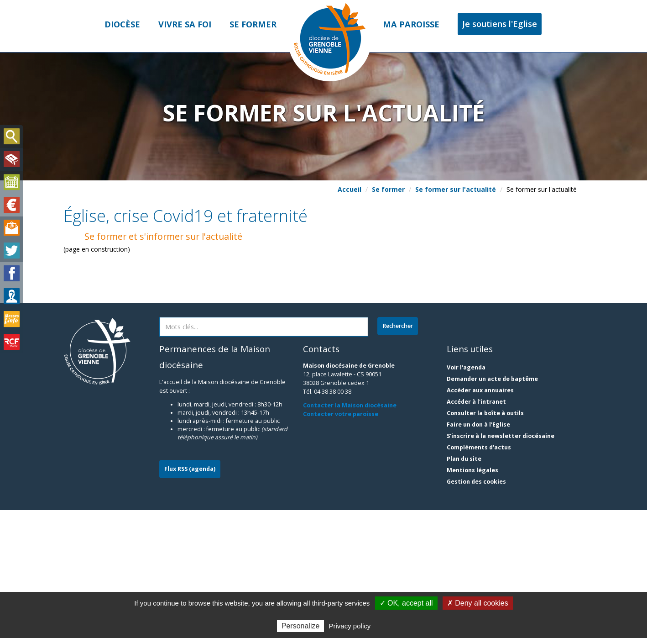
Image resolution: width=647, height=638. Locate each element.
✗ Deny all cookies (477, 603)
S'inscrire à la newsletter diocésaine (500, 564)
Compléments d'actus (479, 575)
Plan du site (464, 587)
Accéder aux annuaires (480, 518)
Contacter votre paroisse (340, 541)
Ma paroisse (411, 24)
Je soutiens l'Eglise (499, 23)
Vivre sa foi (184, 24)
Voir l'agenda (466, 495)
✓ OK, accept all (406, 603)
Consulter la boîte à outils (485, 541)
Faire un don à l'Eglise (478, 552)
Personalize (301, 626)
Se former (253, 24)
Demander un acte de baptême (492, 507)
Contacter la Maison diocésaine (350, 533)
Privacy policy (350, 626)
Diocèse (122, 24)
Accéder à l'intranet (476, 529)
